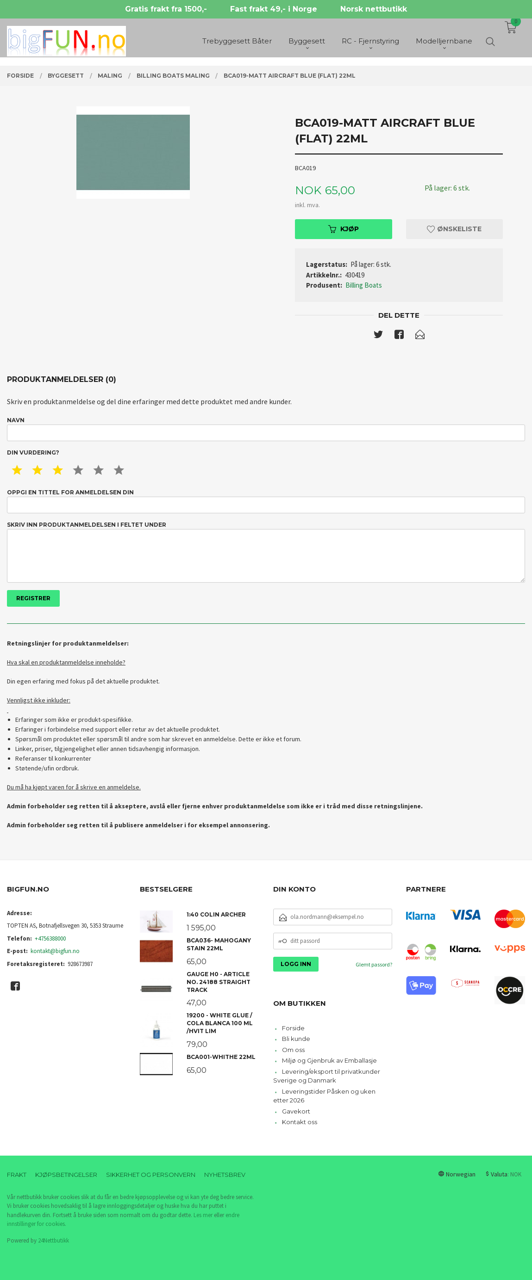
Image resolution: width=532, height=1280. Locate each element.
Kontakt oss (299, 1122)
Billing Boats (363, 285)
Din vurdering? (33, 452)
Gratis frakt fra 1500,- (166, 9)
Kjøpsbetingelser (66, 1174)
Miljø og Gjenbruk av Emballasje (329, 1060)
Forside (293, 1028)
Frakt (16, 1174)
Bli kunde (296, 1038)
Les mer (203, 1215)
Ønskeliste (454, 229)
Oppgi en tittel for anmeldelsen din (266, 501)
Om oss (293, 1049)
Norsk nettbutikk (373, 9)
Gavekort (296, 1111)
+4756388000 (50, 938)
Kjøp (343, 229)
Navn (266, 429)
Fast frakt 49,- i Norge (273, 9)
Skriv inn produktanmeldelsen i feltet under (266, 552)
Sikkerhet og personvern (150, 1174)
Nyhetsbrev (224, 1174)
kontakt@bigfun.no (55, 951)
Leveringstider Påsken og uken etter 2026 (324, 1096)
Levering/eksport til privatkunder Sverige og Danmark (327, 1076)
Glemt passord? (374, 964)
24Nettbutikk (53, 1240)
